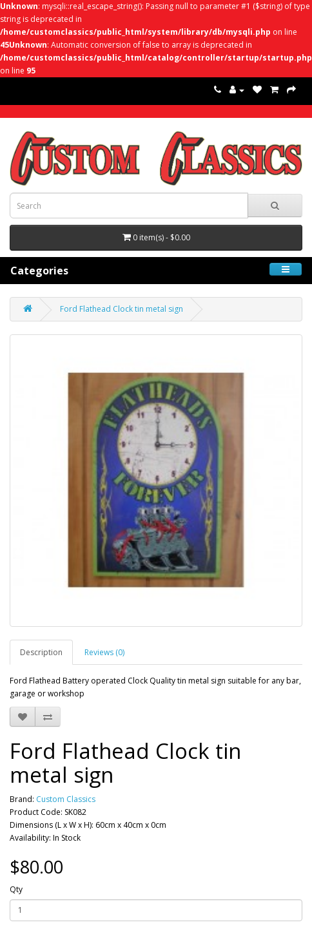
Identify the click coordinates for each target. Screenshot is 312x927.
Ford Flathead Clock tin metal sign (121, 308)
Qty (16, 889)
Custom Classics (65, 799)
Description (41, 652)
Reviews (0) (104, 652)
